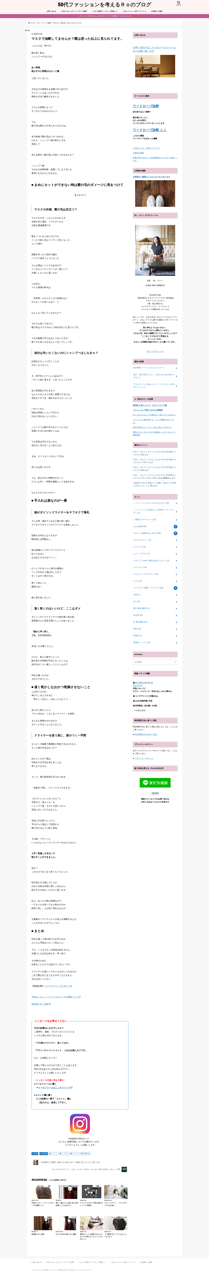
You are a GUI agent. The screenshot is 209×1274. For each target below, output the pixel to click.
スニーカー (140, 567)
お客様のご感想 (156, 11)
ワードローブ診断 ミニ (149, 130)
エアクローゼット (142, 540)
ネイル (137, 581)
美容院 (44, 1154)
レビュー (76, 1154)
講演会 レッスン (141, 642)
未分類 (138, 615)
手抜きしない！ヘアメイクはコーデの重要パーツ (54, 997)
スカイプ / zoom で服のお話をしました (151, 560)
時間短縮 (86, 1154)
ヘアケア (65, 1154)
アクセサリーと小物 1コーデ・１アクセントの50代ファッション (153, 385)
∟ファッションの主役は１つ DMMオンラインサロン (153, 511)
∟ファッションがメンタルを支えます (151, 503)
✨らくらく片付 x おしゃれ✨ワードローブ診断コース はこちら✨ (105, 16)
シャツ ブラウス (141, 554)
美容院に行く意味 (40, 1004)
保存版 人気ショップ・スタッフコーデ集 (150, 405)
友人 (136, 601)
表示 (83, 195)
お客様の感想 (138, 153)
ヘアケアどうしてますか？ (57, 986)
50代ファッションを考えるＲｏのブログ (104, 4)
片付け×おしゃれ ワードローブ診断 (74, 11)
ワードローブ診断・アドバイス (148, 588)
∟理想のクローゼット (144, 519)
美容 (35, 1154)
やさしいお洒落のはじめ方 (147, 533)
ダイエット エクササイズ (145, 574)
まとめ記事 (140, 526)
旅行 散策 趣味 (141, 608)
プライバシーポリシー (144, 758)
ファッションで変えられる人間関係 (148, 410)
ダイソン (54, 1154)
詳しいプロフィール (155, 351)
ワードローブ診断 (146, 106)
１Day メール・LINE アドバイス (134, 11)
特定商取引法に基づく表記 (146, 734)
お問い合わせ (51, 11)
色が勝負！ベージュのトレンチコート (149, 368)
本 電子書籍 (140, 622)
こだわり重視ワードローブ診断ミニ (104, 11)
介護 (136, 595)
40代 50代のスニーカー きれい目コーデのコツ (152, 427)
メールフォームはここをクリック (54, 1087)
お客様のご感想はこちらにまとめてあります (151, 177)
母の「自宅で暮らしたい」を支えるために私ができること (153, 376)
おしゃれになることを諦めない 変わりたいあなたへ (154, 415)
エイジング (139, 547)
